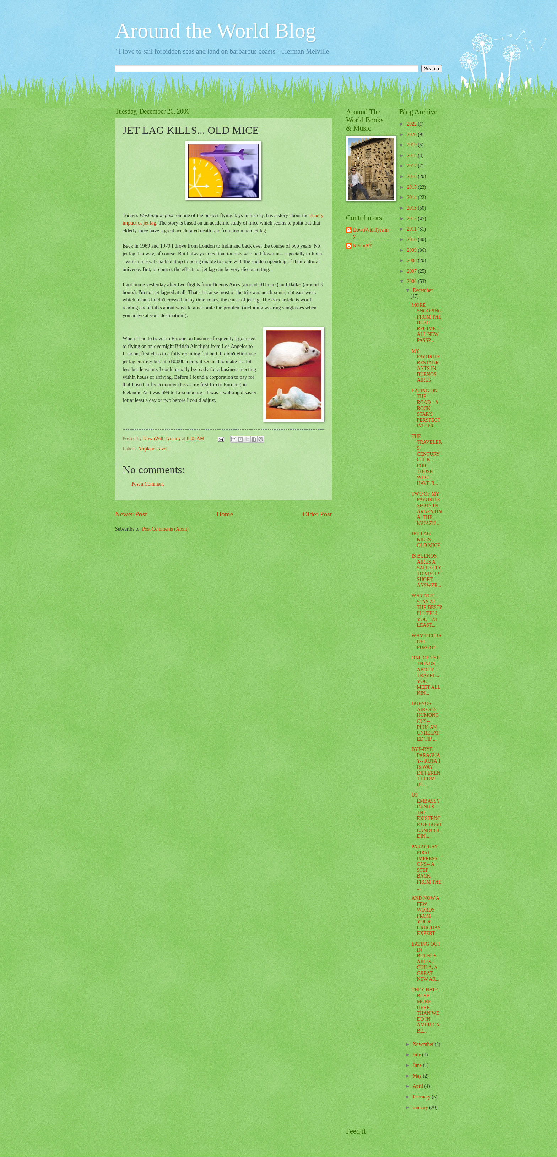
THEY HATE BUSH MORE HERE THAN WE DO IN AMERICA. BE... (425, 1010)
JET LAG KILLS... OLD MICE (425, 539)
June (418, 1065)
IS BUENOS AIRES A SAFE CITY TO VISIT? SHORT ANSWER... (426, 570)
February (422, 1097)
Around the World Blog (215, 30)
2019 (412, 145)
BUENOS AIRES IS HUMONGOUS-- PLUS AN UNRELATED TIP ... (425, 721)
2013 (412, 208)
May (418, 1076)
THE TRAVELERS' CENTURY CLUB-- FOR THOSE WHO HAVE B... (426, 460)
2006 (412, 281)
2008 (412, 260)
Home (224, 514)
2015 (412, 187)
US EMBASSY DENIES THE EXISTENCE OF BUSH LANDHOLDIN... (426, 815)
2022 (412, 124)
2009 (412, 250)
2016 (412, 176)
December (423, 290)
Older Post (317, 514)
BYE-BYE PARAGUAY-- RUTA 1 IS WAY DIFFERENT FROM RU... (425, 767)
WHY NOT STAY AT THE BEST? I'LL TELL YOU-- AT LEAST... (426, 610)
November (424, 1044)
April (418, 1086)
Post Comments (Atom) (165, 529)
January (421, 1107)
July (417, 1054)
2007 (412, 271)
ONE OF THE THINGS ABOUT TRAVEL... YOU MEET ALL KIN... (425, 675)
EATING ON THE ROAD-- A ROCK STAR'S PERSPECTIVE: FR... (425, 408)
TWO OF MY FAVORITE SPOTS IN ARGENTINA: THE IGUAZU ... (426, 508)
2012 (412, 218)
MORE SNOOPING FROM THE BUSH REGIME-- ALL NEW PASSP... (426, 323)
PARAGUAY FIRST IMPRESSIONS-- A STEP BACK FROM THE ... (426, 867)
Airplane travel (152, 449)
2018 (412, 155)
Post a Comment (147, 484)
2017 (412, 165)
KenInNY (362, 245)
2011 (412, 229)
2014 (412, 197)
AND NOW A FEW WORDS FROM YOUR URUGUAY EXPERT (425, 916)
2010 (412, 239)
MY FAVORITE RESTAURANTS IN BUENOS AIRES (425, 365)
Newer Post (131, 514)
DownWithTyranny (371, 233)
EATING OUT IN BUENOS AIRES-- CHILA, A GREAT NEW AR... (425, 961)
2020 (412, 134)
